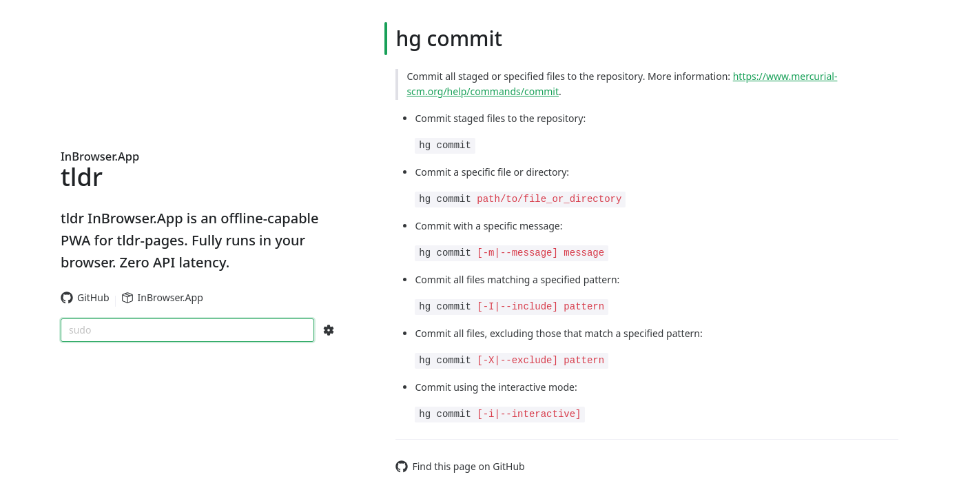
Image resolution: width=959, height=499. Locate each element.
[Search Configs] (328, 330)
